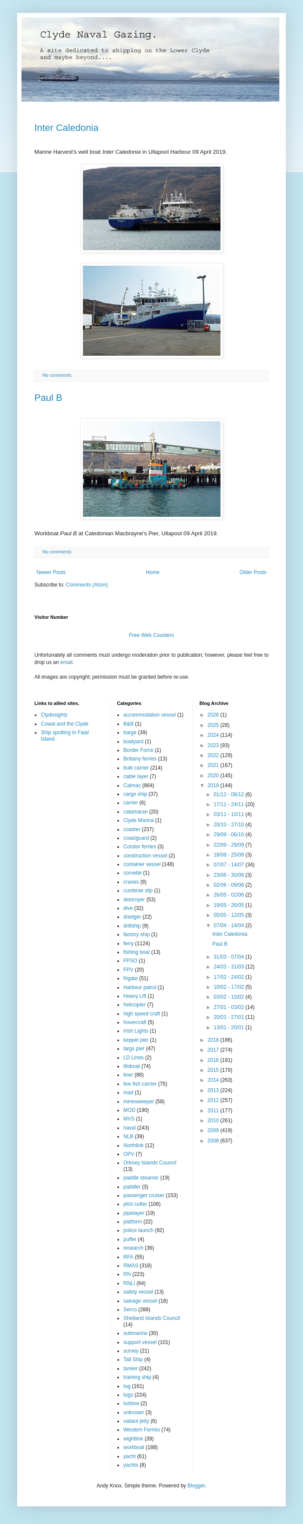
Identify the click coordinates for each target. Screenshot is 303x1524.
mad (128, 1092)
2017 (214, 1050)
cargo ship (135, 794)
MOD (129, 1110)
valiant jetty (136, 1421)
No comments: (58, 375)
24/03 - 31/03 (229, 967)
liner (128, 1075)
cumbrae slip (138, 891)
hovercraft (134, 1022)
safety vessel (138, 1292)
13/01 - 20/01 (229, 1027)
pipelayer (133, 1213)
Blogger (196, 1486)
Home (152, 572)
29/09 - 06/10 (229, 835)
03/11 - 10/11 (229, 814)
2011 (214, 1111)
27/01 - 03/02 (229, 1007)
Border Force (138, 750)
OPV (128, 1154)
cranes (131, 882)
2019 (214, 785)
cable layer (135, 776)
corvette (132, 873)
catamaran (135, 812)
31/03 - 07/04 (229, 957)
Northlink (133, 1145)
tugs (128, 1395)
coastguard (136, 838)
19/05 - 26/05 (229, 905)
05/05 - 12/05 (229, 915)
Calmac (132, 785)
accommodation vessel (149, 715)
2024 (214, 735)
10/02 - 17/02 (229, 987)
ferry (128, 943)
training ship (137, 1377)
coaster (131, 829)
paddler (132, 1187)
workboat (133, 1447)
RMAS (130, 1266)
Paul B (48, 397)
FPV (128, 970)
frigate (130, 978)
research (133, 1248)
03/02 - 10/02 (229, 997)
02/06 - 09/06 (229, 885)
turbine (131, 1403)
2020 (214, 776)
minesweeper (138, 1102)
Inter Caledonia (66, 127)
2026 (214, 715)
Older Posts (252, 572)
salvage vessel (140, 1301)
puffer (129, 1239)
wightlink (133, 1439)
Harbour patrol (139, 987)
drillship (132, 926)
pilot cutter (135, 1204)
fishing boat (136, 952)
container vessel (142, 864)
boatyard (133, 742)
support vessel (139, 1342)
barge (130, 732)
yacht (129, 1456)
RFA (128, 1257)
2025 (214, 725)
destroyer (134, 900)
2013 (214, 1090)
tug (127, 1386)
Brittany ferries (139, 759)
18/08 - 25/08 (229, 855)
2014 (214, 1080)
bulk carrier (136, 768)
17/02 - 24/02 (229, 977)
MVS (129, 1119)
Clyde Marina (138, 820)
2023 (214, 745)
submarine (135, 1333)
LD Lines (133, 1058)
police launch (138, 1230)
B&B (128, 724)
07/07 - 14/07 (229, 865)
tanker (130, 1369)
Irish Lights (135, 1031)
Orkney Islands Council (149, 1163)
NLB (128, 1136)
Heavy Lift (134, 996)
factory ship (136, 934)
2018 (214, 1040)
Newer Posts (51, 572)
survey (130, 1351)
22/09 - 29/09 (229, 845)
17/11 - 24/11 (229, 804)
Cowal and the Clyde (65, 724)
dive (128, 908)
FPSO (130, 961)
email (66, 662)
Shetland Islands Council (151, 1318)
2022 (214, 755)
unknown (133, 1412)
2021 (214, 765)
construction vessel (145, 856)
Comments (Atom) (86, 585)
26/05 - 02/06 (229, 895)
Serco (130, 1310)
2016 (214, 1060)
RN (127, 1274)
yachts (130, 1465)
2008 (214, 1141)
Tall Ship (133, 1359)
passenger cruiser (143, 1195)
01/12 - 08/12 (229, 794)
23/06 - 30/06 (229, 875)
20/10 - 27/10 (229, 825)
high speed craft (141, 1014)
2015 (214, 1070)
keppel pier (136, 1040)
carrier (130, 803)
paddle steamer (141, 1178)
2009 (214, 1130)
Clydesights (54, 715)
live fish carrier (139, 1084)
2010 (214, 1120)
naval (129, 1128)
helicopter (134, 1005)
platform (132, 1222)
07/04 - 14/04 (229, 925)
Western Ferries (141, 1430)
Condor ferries (139, 847)
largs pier (133, 1049)
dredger (132, 917)
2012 (214, 1100)
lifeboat (131, 1066)
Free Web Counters (151, 635)
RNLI (129, 1283)
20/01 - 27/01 (229, 1017)
